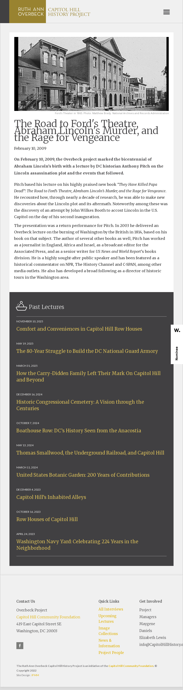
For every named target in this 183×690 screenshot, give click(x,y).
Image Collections (108, 631)
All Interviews (111, 609)
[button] (167, 11)
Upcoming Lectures (108, 619)
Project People (111, 652)
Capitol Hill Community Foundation (48, 617)
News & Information (109, 643)
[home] (54, 11)
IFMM (35, 675)
